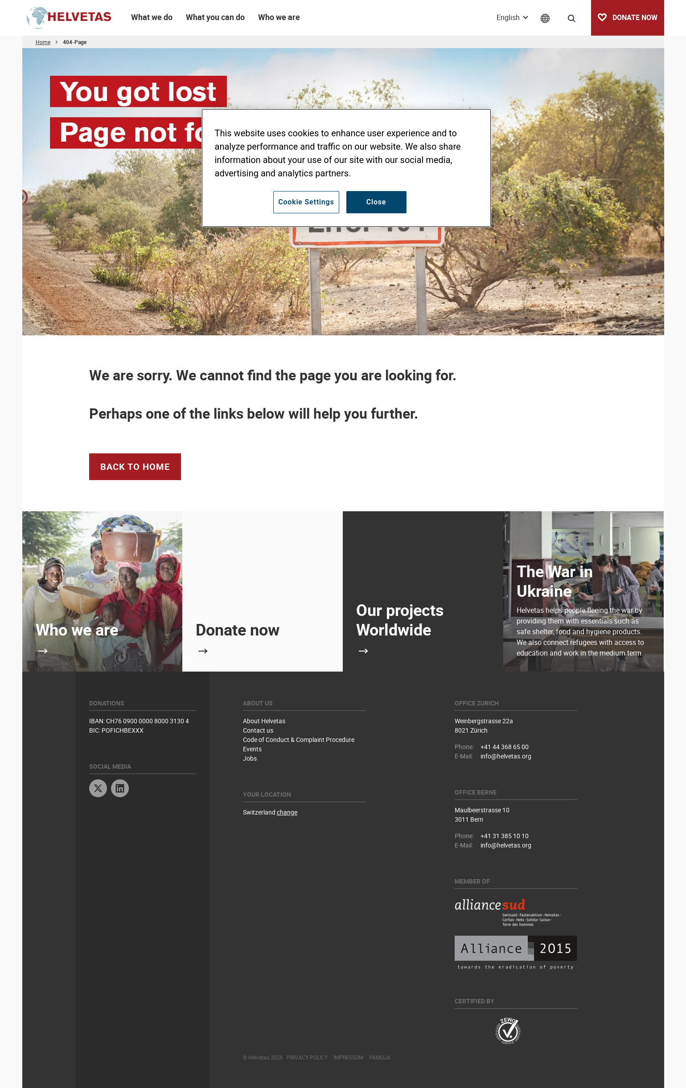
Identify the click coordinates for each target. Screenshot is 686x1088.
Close (376, 202)
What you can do (215, 17)
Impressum (348, 1057)
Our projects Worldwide (400, 619)
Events (252, 749)
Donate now (237, 629)
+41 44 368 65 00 (505, 746)
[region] (346, 168)
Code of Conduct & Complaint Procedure (298, 739)
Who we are (279, 17)
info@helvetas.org (506, 756)
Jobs (250, 758)
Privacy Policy (307, 1057)
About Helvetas (264, 721)
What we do (152, 17)
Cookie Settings (306, 202)
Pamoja (379, 1057)
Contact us (258, 730)
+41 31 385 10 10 (505, 835)
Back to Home (135, 466)
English (509, 17)
